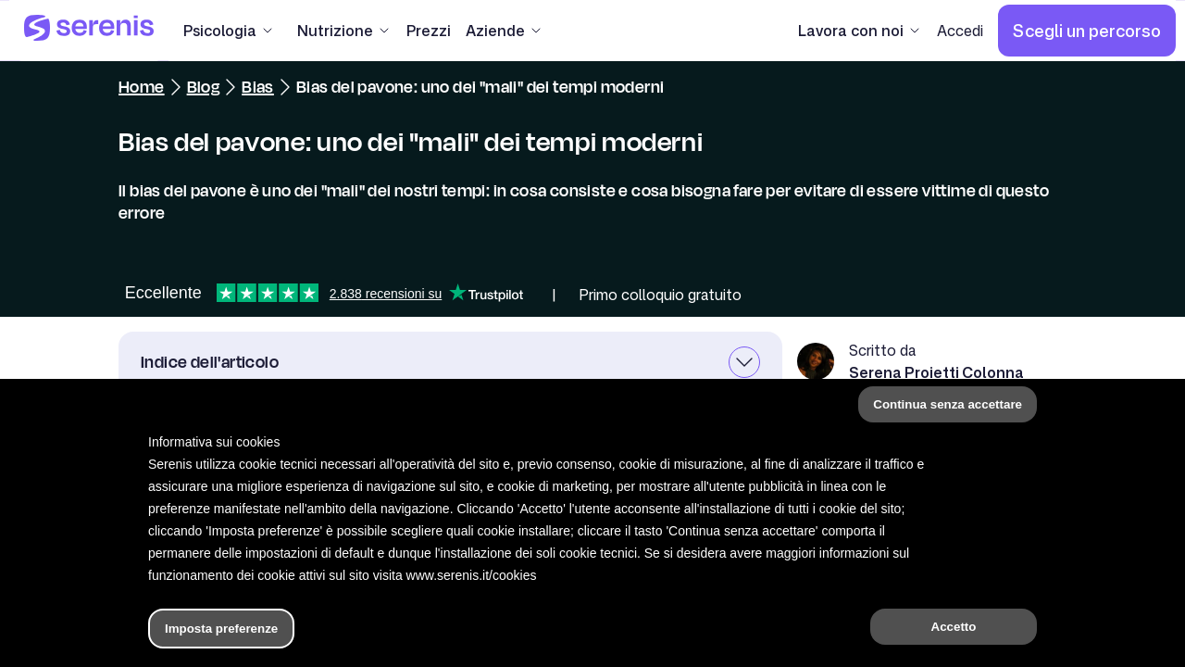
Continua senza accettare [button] (947, 404)
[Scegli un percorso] (1087, 31)
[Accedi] (960, 30)
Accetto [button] (954, 627)
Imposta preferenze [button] (221, 629)
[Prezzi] (428, 30)
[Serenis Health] (89, 30)
